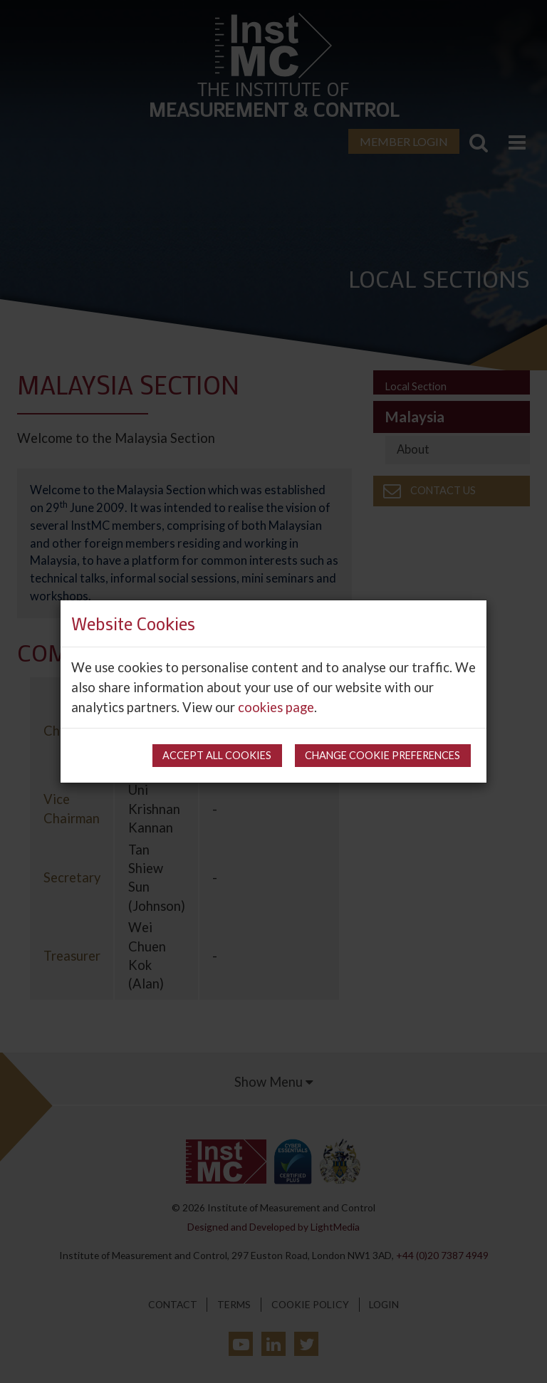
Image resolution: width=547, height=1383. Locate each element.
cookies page (276, 707)
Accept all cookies (216, 755)
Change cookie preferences (382, 755)
